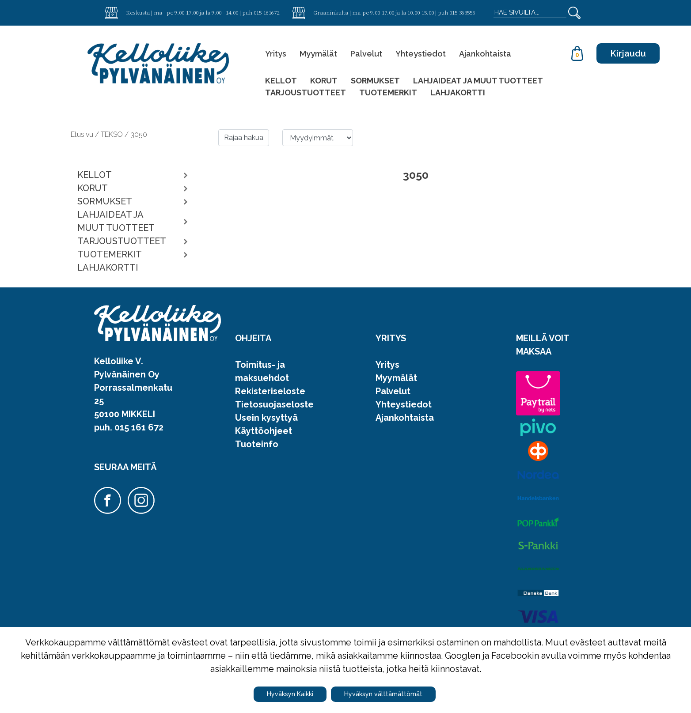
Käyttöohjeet (263, 431)
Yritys (275, 53)
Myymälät (318, 53)
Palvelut (366, 53)
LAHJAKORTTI (457, 92)
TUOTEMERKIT (388, 92)
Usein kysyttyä (266, 417)
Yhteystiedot (420, 53)
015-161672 (266, 12)
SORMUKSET (375, 80)
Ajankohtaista (485, 53)
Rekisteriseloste (270, 391)
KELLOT (281, 80)
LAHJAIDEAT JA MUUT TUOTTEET (478, 80)
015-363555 (462, 12)
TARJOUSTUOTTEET (305, 92)
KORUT (324, 80)
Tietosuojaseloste (274, 404)
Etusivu (83, 134)
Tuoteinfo (256, 444)
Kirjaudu (628, 53)
